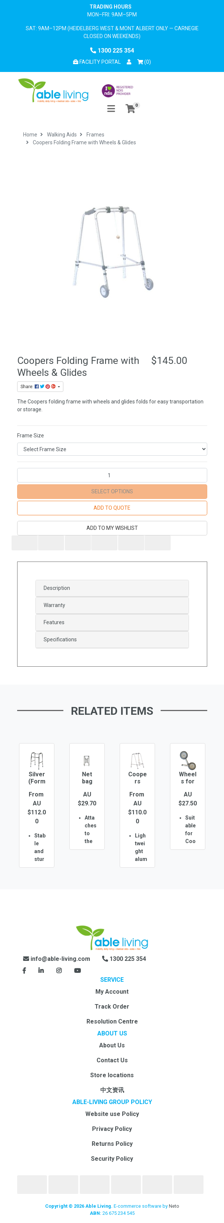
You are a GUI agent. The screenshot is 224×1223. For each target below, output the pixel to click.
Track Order (112, 1006)
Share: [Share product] (38, 386)
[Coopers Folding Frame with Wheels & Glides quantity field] (112, 475)
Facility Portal (97, 62)
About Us (112, 1045)
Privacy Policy (112, 1128)
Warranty (54, 605)
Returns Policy (112, 1143)
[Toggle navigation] (111, 109)
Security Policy (112, 1158)
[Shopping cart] (130, 109)
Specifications (60, 639)
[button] (129, 62)
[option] (36, 816)
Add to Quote (112, 508)
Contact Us (112, 1060)
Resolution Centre (112, 1021)
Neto (174, 1206)
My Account (112, 991)
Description (57, 588)
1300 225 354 (112, 50)
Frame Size (30, 435)
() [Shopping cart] (145, 61)
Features (54, 622)
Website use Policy (112, 1113)
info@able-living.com (56, 958)
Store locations (112, 1075)
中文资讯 (112, 1090)
